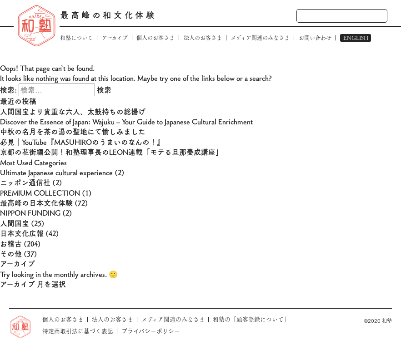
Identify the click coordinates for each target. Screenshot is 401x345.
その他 (11, 253)
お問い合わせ (315, 38)
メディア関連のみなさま (260, 38)
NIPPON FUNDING (30, 212)
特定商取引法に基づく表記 (77, 330)
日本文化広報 (22, 233)
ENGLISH (355, 38)
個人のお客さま (155, 38)
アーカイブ (115, 38)
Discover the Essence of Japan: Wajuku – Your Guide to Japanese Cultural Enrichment (126, 121)
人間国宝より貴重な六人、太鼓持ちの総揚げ (72, 111)
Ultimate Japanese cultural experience (56, 172)
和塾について (76, 38)
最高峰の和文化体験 (108, 15)
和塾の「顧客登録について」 (251, 319)
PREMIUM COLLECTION (40, 192)
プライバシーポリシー (150, 330)
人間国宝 (14, 223)
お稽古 (11, 243)
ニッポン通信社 (25, 182)
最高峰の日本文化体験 (36, 202)
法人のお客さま (203, 38)
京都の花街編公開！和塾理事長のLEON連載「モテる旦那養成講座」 (111, 152)
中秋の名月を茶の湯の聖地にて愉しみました (72, 131)
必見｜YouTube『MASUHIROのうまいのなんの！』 (82, 142)
